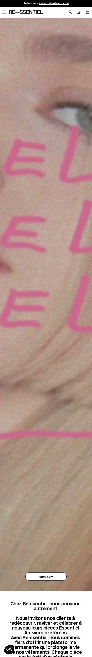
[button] (9, 649)
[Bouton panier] (87, 12)
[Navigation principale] (4, 12)
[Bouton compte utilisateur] (78, 12)
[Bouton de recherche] (70, 12)
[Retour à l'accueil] (25, 12)
